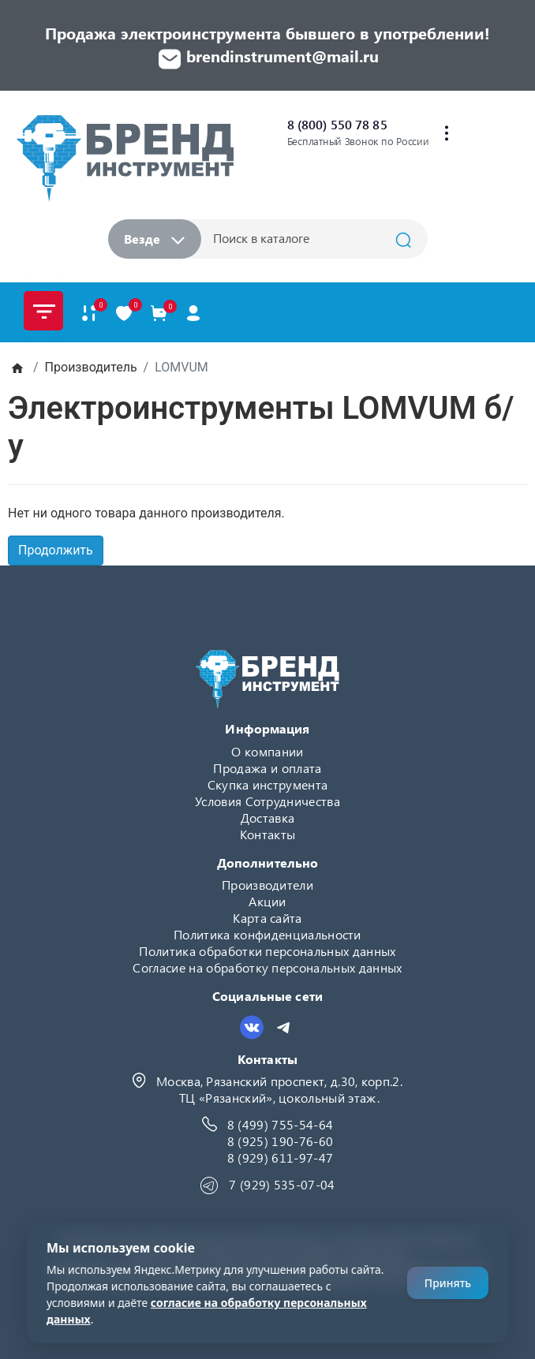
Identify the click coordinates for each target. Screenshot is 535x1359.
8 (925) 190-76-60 (280, 1141)
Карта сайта (267, 917)
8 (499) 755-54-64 (280, 1124)
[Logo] (125, 158)
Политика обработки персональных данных (267, 951)
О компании (267, 751)
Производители (267, 884)
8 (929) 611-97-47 (280, 1157)
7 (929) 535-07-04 (282, 1184)
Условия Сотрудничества (267, 801)
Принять (448, 1282)
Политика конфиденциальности (267, 934)
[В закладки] (123, 313)
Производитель (91, 367)
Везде (154, 238)
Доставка (268, 817)
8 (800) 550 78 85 (337, 124)
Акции (267, 901)
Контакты (268, 834)
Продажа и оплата (267, 768)
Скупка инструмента (268, 784)
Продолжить (55, 550)
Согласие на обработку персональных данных (267, 967)
